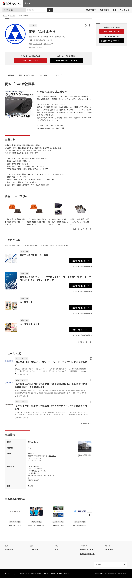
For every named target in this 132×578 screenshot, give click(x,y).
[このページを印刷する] (85, 25)
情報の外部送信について (36, 573)
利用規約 (46, 573)
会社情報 (53, 573)
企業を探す (104, 10)
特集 (114, 10)
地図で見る (52, 456)
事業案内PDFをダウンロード (66, 60)
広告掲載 (66, 573)
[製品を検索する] (50, 10)
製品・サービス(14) (26, 75)
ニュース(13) (57, 75)
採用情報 (59, 573)
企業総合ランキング (87, 553)
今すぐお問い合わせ (30, 60)
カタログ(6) (43, 75)
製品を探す (91, 10)
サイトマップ (109, 549)
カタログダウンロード (80, 261)
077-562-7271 (37, 44)
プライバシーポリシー (24, 573)
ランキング (125, 10)
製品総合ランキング (87, 549)
